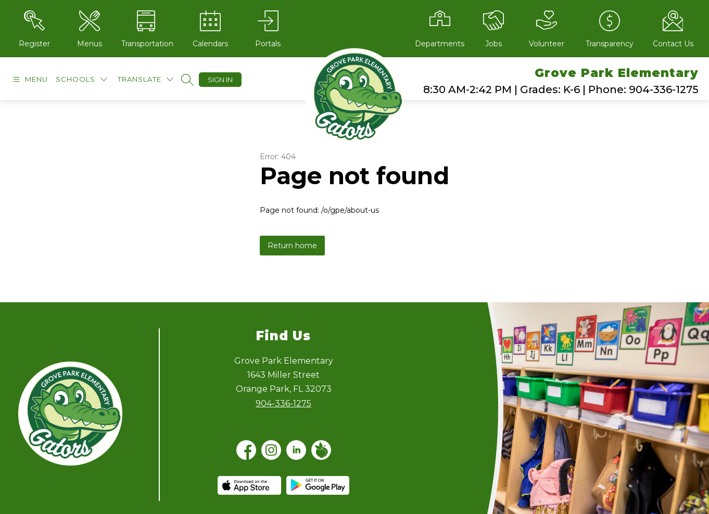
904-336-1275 (283, 403)
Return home (292, 245)
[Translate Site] (145, 79)
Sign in (220, 79)
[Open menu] (29, 79)
